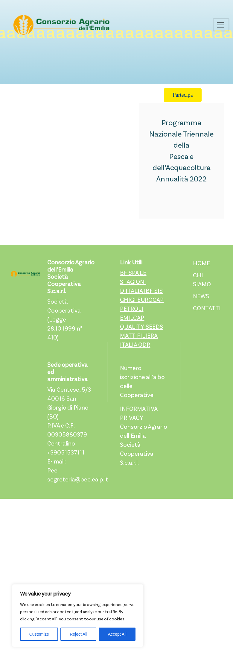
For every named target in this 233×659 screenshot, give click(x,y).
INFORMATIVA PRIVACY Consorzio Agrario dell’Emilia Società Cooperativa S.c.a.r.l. (143, 436)
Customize (39, 634)
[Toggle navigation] (221, 24)
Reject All (78, 634)
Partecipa (183, 95)
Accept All (117, 634)
